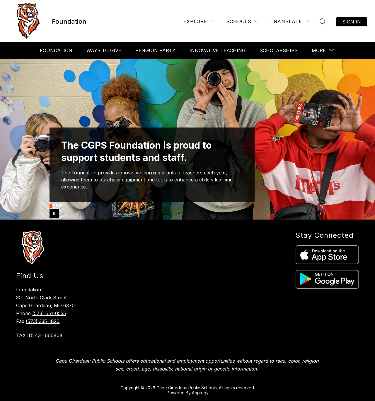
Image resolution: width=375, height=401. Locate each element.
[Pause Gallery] (54, 213)
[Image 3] (57, 205)
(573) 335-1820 (42, 321)
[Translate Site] (289, 21)
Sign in (351, 22)
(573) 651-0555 (49, 313)
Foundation (56, 50)
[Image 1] (51, 206)
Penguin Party (155, 50)
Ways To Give (103, 50)
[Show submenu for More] (319, 50)
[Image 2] (54, 205)
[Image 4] (60, 205)
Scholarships (279, 50)
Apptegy (200, 392)
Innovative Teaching (218, 50)
